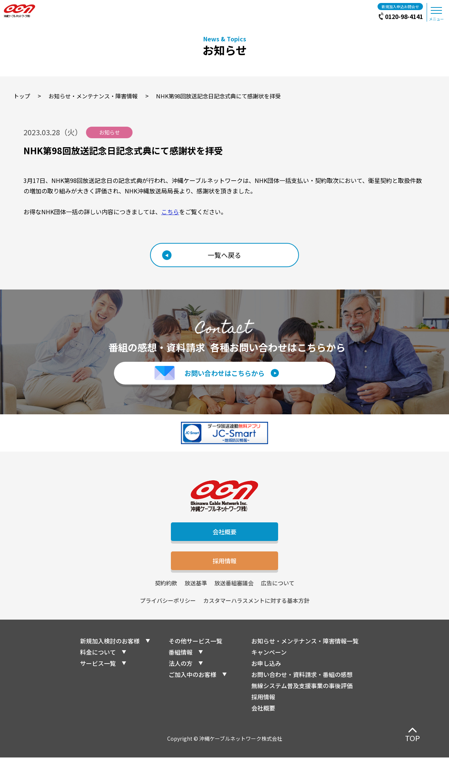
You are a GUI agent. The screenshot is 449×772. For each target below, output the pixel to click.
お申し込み (266, 677)
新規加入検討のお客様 (110, 655)
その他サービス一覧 (195, 655)
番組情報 (180, 666)
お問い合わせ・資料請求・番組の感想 (302, 688)
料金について (98, 666)
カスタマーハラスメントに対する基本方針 (256, 615)
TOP (412, 738)
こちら (170, 211)
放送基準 (196, 597)
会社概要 (224, 539)
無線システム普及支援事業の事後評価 (302, 700)
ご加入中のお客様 (192, 688)
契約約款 (166, 597)
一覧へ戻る (224, 255)
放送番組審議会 (234, 597)
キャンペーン (269, 666)
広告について (277, 597)
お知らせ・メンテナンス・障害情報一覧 (305, 655)
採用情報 (224, 573)
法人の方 (180, 677)
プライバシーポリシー (168, 615)
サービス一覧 (98, 677)
